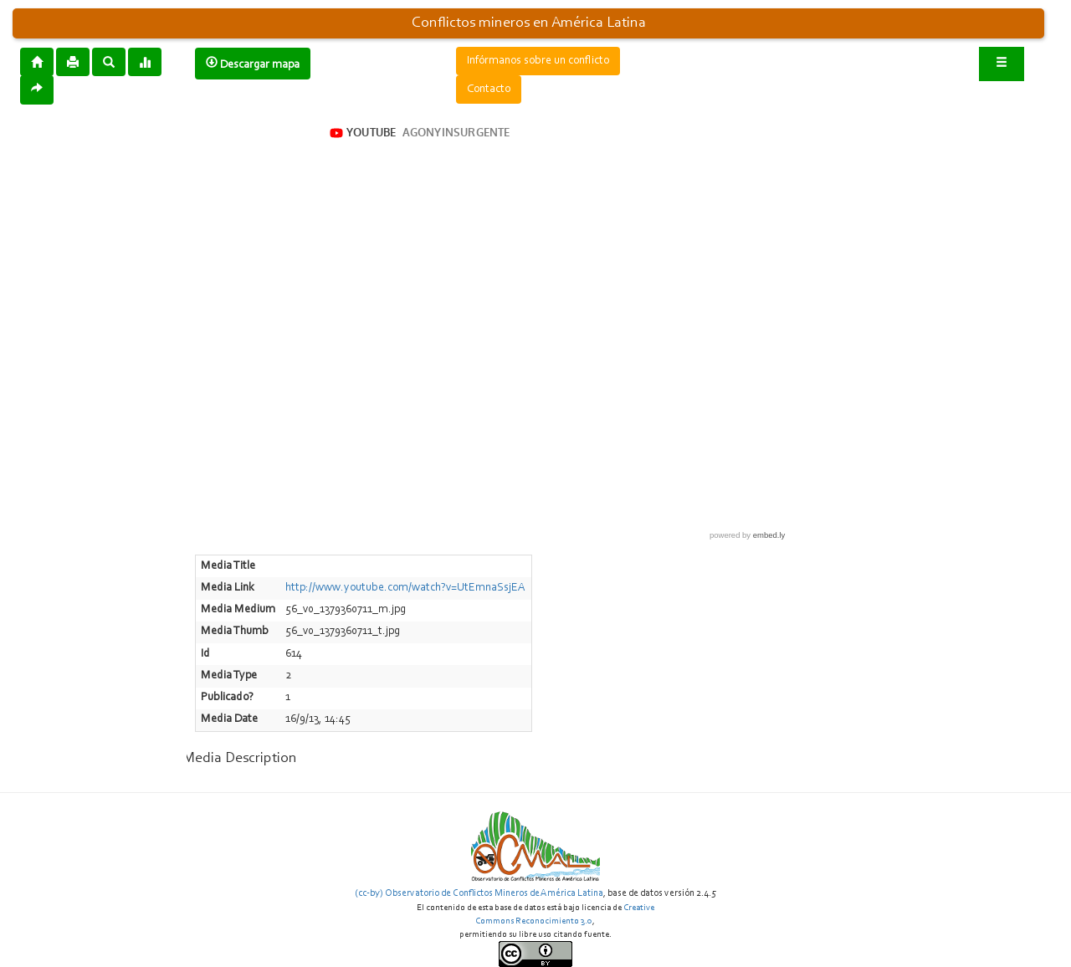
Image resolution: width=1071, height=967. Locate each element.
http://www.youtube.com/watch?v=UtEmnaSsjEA (405, 588)
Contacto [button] (488, 89)
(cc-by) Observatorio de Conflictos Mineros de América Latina (479, 893)
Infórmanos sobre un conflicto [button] (538, 61)
